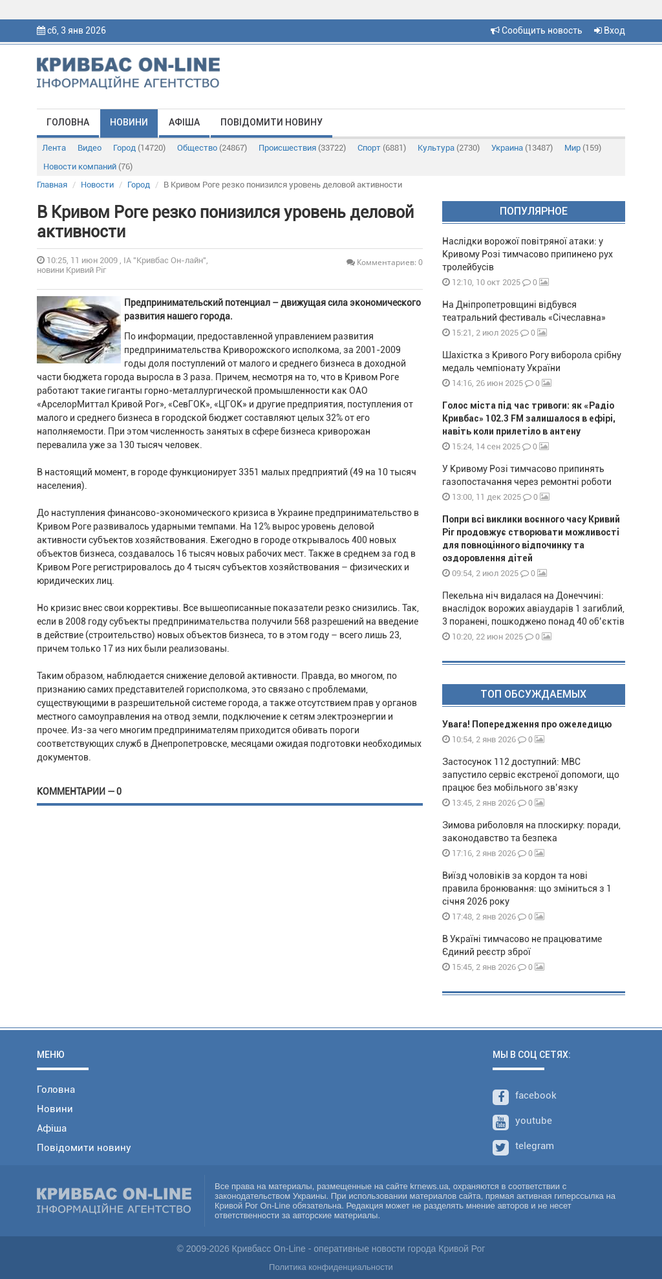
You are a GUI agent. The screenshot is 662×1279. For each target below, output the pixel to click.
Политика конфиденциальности (331, 1267)
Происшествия (302, 148)
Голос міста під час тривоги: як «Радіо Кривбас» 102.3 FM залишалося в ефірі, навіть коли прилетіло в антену (528, 418)
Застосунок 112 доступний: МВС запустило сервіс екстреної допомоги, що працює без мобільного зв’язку (530, 775)
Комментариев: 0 (385, 262)
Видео (89, 148)
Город (139, 148)
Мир (582, 148)
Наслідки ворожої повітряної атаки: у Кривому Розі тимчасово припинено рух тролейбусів (527, 254)
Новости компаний (88, 166)
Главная (52, 184)
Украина (522, 148)
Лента (54, 148)
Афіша (184, 122)
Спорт (382, 148)
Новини (129, 122)
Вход (609, 30)
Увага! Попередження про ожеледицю (527, 724)
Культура (449, 148)
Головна (68, 122)
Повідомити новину (271, 122)
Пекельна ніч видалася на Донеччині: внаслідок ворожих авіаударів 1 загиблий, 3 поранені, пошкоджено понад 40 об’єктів (533, 608)
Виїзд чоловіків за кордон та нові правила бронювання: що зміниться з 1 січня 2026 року (527, 888)
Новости (97, 184)
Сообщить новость (536, 30)
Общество (212, 148)
